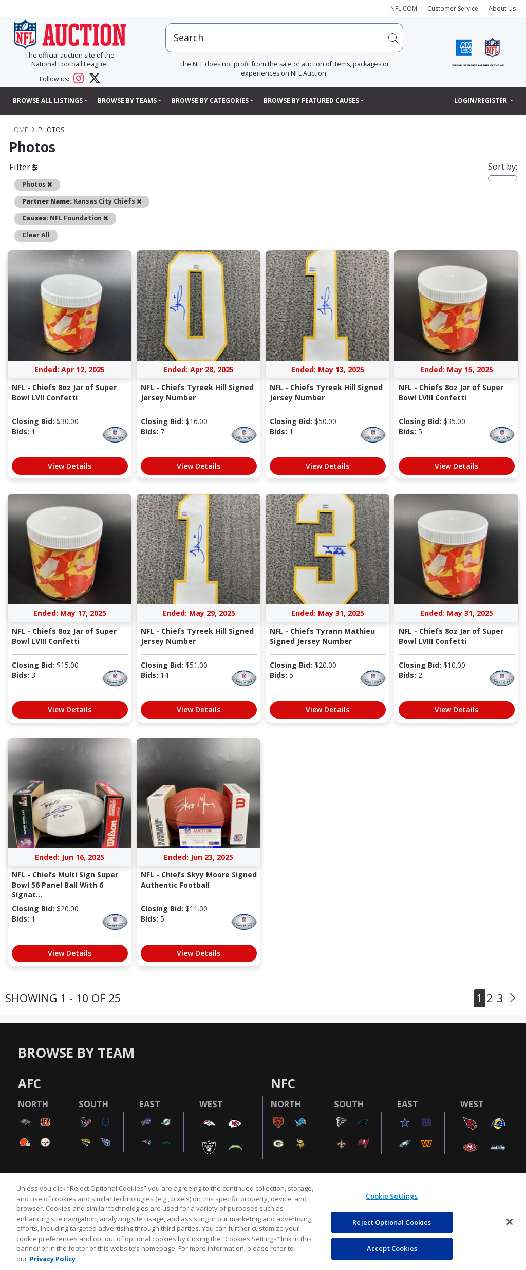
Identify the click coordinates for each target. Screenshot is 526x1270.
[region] (263, 1221)
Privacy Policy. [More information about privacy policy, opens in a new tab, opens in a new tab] (54, 1258)
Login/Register (481, 100)
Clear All (36, 235)
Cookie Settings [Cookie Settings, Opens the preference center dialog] (392, 1196)
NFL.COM (403, 8)
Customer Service (452, 8)
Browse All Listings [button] (48, 100)
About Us (502, 8)
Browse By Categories (210, 100)
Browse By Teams (127, 100)
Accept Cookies (392, 1248)
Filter (23, 167)
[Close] (509, 1221)
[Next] (512, 998)
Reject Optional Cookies (391, 1222)
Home (18, 129)
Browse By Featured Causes (311, 100)
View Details (69, 466)
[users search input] (284, 37)
